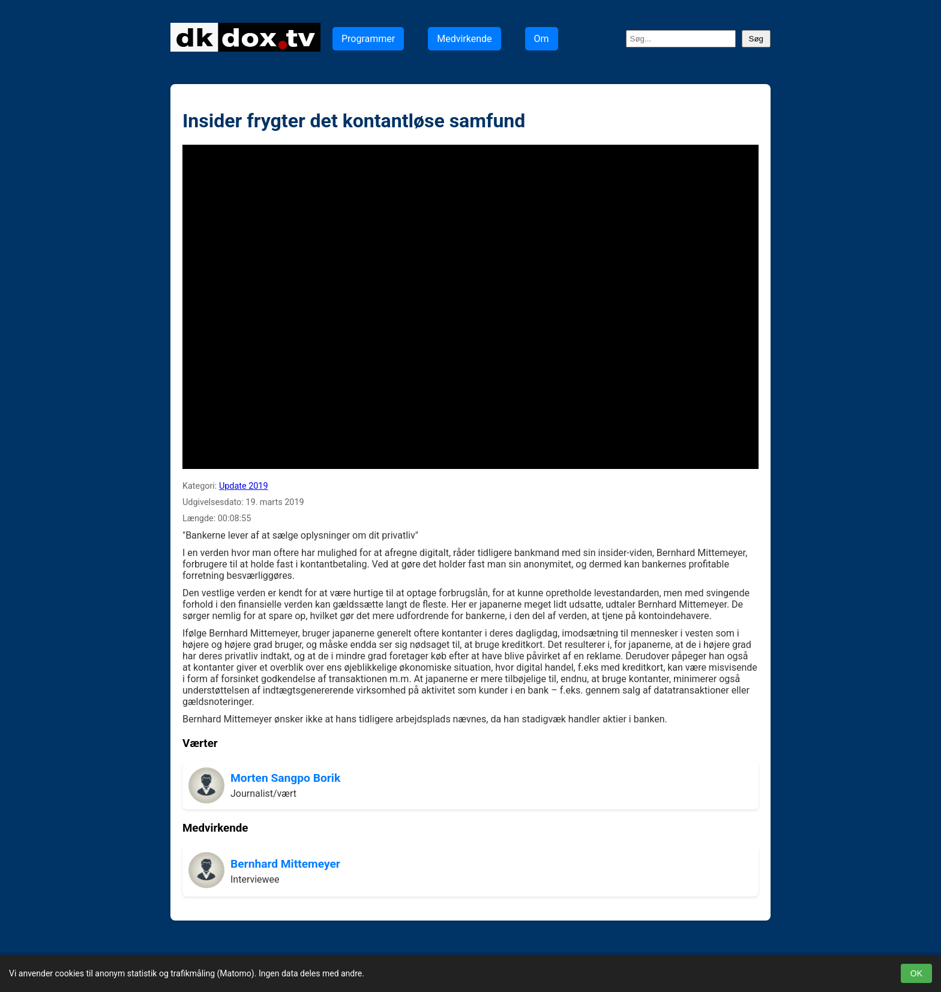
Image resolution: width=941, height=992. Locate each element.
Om (541, 38)
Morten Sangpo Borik (285, 778)
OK (916, 973)
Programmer (368, 38)
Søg (756, 38)
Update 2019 (243, 486)
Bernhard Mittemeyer (285, 864)
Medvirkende (464, 38)
